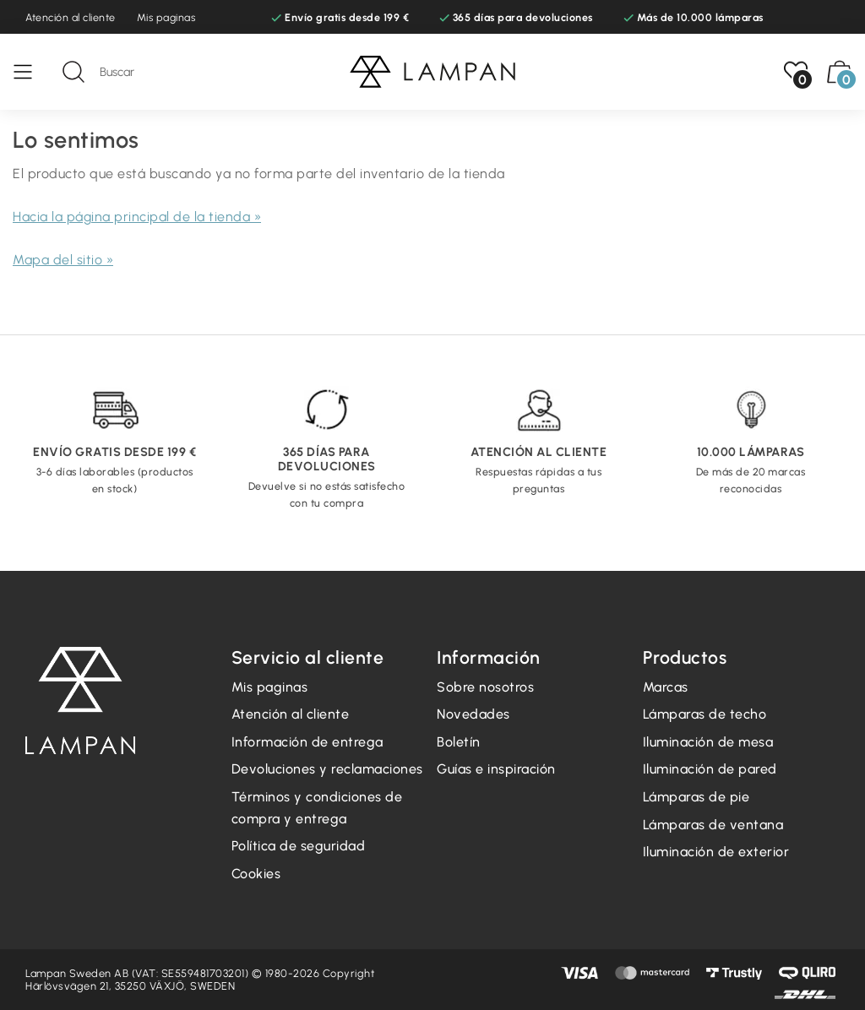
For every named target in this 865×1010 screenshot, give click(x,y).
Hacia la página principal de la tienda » (137, 217)
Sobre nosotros (485, 687)
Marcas (665, 687)
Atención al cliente (70, 17)
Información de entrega (307, 742)
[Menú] (31, 71)
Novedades (473, 714)
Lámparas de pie (696, 797)
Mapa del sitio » (63, 260)
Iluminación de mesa (708, 742)
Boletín (459, 742)
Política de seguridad (298, 846)
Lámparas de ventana (713, 825)
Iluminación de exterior (716, 852)
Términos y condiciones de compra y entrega (317, 808)
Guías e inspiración (496, 769)
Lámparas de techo (705, 714)
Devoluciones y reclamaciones (327, 769)
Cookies (256, 874)
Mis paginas (166, 17)
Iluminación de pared (710, 769)
